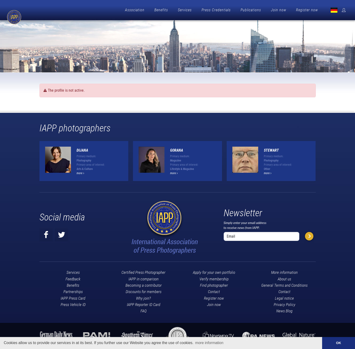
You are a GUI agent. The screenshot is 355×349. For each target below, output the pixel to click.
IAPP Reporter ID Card (143, 304)
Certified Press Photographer (143, 272)
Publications (251, 10)
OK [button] (338, 343)
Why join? (143, 298)
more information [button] (209, 343)
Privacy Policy (284, 304)
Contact (214, 291)
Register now (307, 10)
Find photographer (214, 285)
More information (284, 272)
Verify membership (214, 279)
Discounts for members (143, 291)
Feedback (73, 279)
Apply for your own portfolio (214, 272)
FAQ (143, 311)
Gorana (176, 150)
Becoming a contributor (143, 285)
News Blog (284, 311)
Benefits (161, 10)
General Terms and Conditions (284, 285)
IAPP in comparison (144, 279)
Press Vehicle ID (73, 304)
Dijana (82, 150)
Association (134, 10)
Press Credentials (216, 10)
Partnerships (73, 291)
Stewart (271, 150)
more (80, 173)
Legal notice (284, 298)
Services (185, 10)
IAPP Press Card (73, 298)
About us (284, 279)
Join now (278, 10)
